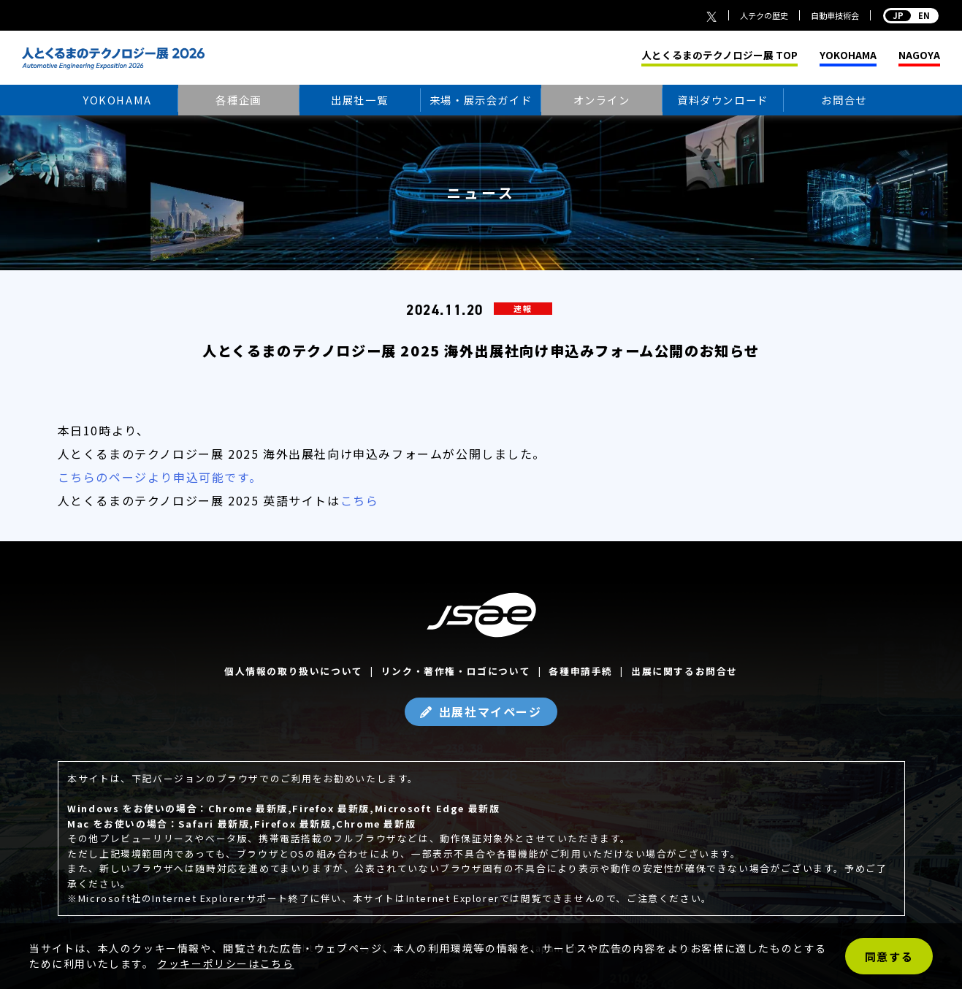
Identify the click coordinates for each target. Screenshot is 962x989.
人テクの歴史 (764, 15)
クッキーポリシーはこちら (225, 963)
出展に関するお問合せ (684, 671)
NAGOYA (919, 55)
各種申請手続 (581, 671)
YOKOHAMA (848, 55)
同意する (889, 956)
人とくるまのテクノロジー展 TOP (719, 55)
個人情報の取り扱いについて (293, 671)
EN (911, 15)
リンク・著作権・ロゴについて (455, 671)
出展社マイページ (490, 711)
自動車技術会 (835, 15)
